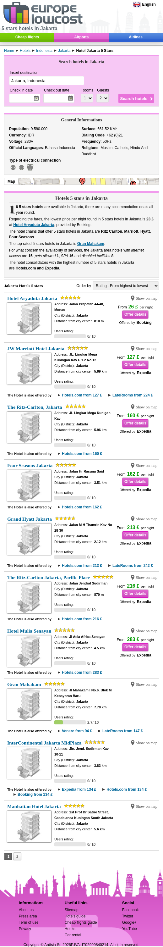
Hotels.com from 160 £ (82, 453)
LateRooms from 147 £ (122, 731)
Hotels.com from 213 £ (82, 565)
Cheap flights (27, 37)
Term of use (29, 922)
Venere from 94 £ (77, 731)
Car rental (73, 935)
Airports (81, 37)
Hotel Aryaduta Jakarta (33, 225)
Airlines (136, 37)
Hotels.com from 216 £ (82, 619)
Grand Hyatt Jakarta (29, 519)
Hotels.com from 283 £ (82, 672)
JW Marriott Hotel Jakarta (35, 348)
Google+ (129, 922)
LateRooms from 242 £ (132, 565)
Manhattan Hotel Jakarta (34, 806)
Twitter (127, 916)
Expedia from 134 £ (79, 789)
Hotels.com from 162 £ (82, 507)
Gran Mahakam (90, 243)
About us (26, 910)
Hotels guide (75, 916)
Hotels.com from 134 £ (126, 789)
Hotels (70, 929)
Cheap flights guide (81, 922)
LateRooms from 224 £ (132, 395)
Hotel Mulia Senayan (29, 631)
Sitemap (72, 910)
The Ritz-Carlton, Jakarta (34, 407)
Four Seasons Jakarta (29, 465)
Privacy (25, 929)
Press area (28, 916)
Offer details (135, 314)
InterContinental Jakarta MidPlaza (44, 742)
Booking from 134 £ (35, 794)
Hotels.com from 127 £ (82, 395)
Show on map (146, 298)
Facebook (130, 910)
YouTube (129, 929)
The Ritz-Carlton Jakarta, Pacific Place (48, 577)
